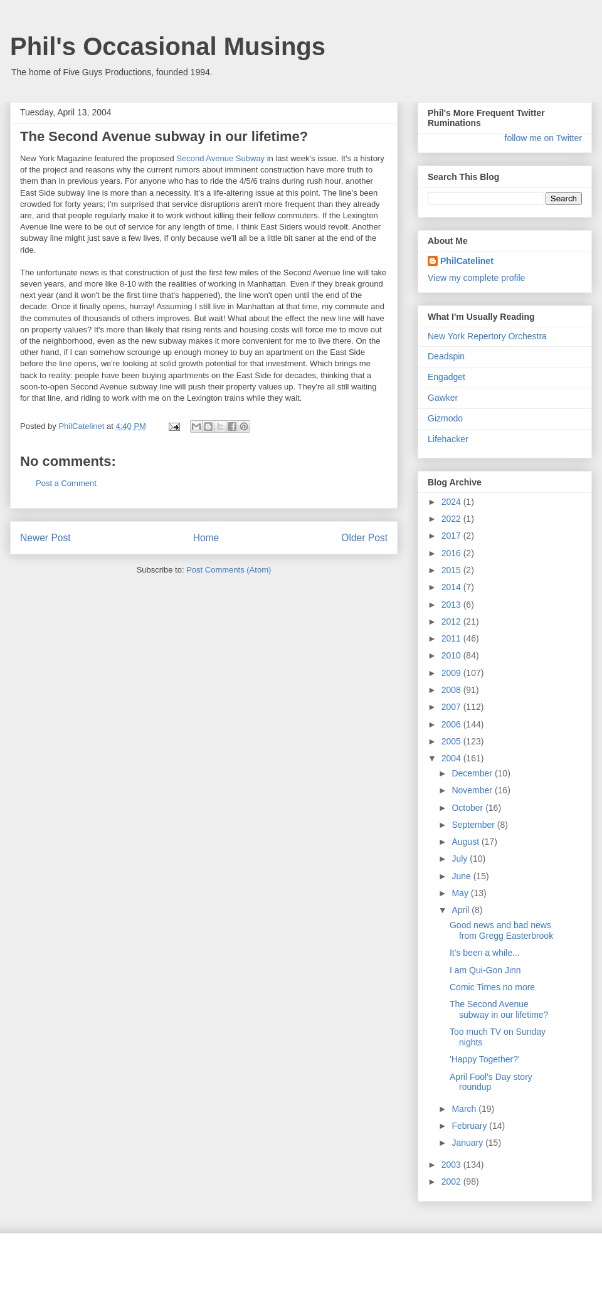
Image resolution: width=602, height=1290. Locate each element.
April (462, 910)
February (470, 1126)
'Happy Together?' (485, 1059)
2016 (452, 553)
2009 (452, 673)
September (474, 825)
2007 (452, 707)
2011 (452, 638)
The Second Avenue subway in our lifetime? (499, 1009)
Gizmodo (445, 418)
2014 (452, 587)
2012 (452, 621)
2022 (452, 519)
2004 (452, 758)
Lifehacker (448, 439)
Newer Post (45, 537)
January (468, 1143)
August (466, 842)
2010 (452, 655)
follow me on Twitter (543, 138)
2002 (452, 1181)
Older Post (364, 537)
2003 (452, 1165)
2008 (452, 690)
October (468, 808)
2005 (452, 741)
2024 (452, 502)
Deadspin (446, 356)
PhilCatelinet (467, 261)
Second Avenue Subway (220, 158)
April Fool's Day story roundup (491, 1082)
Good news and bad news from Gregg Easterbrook (501, 930)
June (462, 876)
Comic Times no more (492, 987)
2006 (452, 724)
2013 (452, 605)
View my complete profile (476, 278)
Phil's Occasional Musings (167, 46)
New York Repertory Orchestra (487, 336)
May (461, 893)
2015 (452, 570)
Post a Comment (66, 483)
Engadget (446, 377)
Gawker (443, 398)
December (473, 773)
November (473, 790)
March (465, 1109)
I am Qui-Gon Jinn (485, 970)
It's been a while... (485, 953)
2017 (452, 536)
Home (206, 537)
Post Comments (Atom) (228, 569)
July (461, 859)
